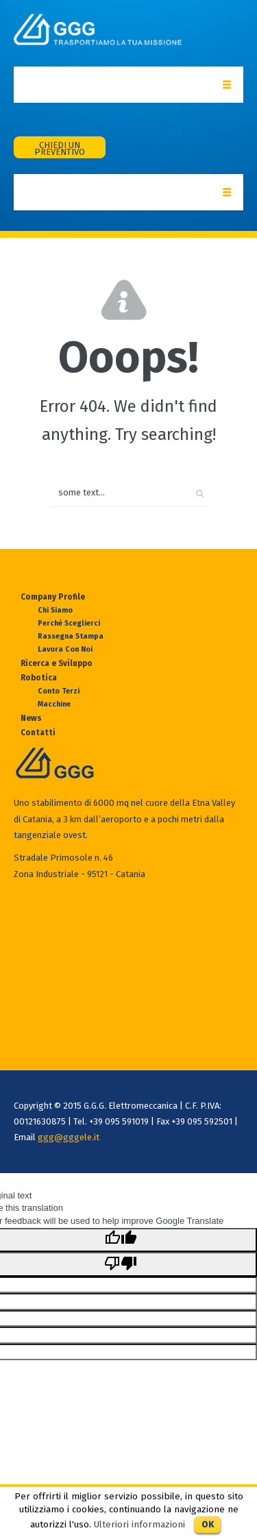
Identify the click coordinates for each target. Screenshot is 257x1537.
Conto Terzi (58, 691)
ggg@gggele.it (68, 1137)
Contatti (38, 732)
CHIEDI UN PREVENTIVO (59, 148)
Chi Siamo (55, 610)
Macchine (54, 704)
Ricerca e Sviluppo (57, 663)
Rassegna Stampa (70, 636)
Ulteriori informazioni (139, 1524)
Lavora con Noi (65, 649)
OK (207, 1524)
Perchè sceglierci (69, 623)
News (31, 718)
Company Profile (53, 597)
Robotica (39, 678)
